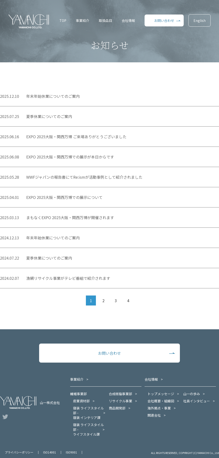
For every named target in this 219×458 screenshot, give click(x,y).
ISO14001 (49, 452)
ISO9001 (71, 452)
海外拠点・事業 (159, 408)
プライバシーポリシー (19, 452)
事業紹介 (82, 20)
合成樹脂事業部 (120, 393)
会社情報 (128, 20)
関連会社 (154, 415)
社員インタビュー (196, 401)
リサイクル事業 (120, 401)
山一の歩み (191, 393)
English (199, 20)
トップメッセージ (160, 393)
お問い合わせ (164, 20)
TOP (62, 20)
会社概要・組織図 (160, 401)
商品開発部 (117, 408)
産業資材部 (81, 401)
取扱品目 (105, 20)
